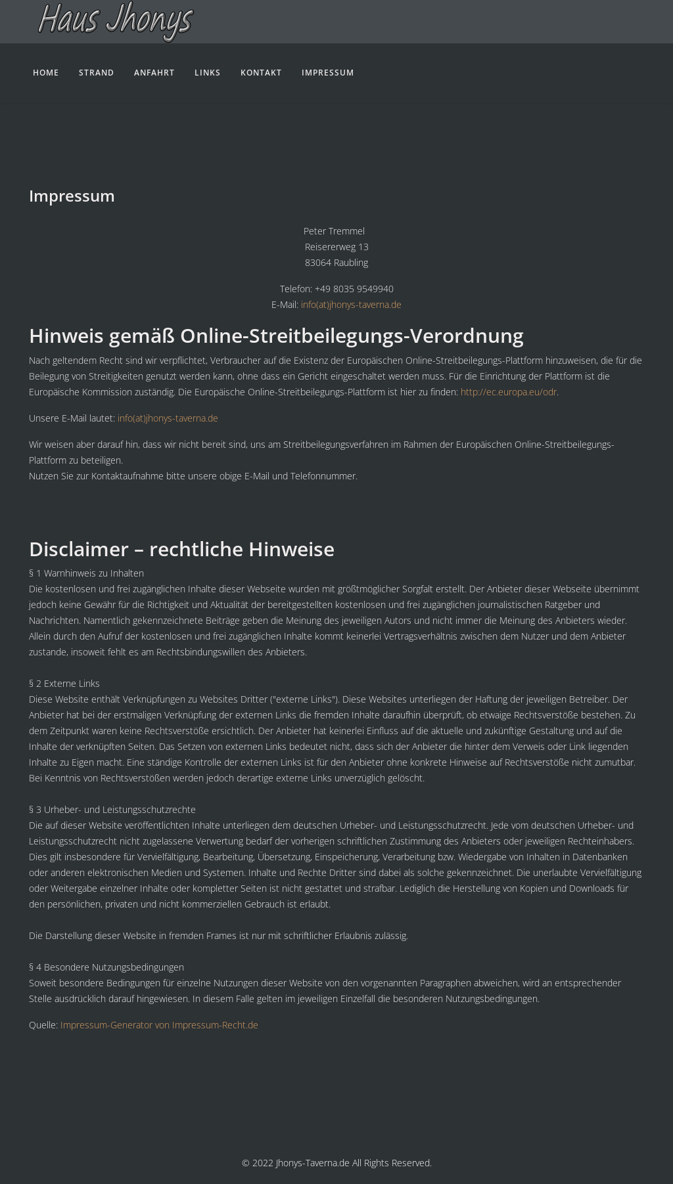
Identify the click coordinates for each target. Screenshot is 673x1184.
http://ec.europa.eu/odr (509, 391)
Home (46, 72)
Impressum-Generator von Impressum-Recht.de (159, 1025)
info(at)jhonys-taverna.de (351, 304)
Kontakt (261, 72)
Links (208, 72)
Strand (96, 72)
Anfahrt (154, 72)
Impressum (328, 72)
